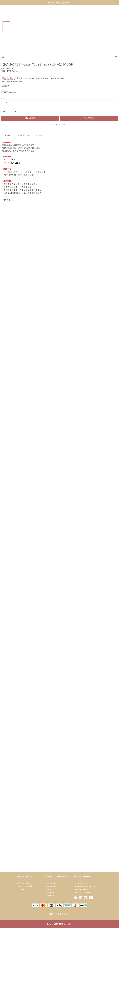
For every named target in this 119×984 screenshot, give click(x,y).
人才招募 (20, 889)
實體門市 (29, 883)
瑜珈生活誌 (50, 889)
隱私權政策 (50, 895)
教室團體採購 (51, 886)
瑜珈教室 (21, 886)
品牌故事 (21, 883)
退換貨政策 (50, 892)
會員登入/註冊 (51, 883)
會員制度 (29, 886)
